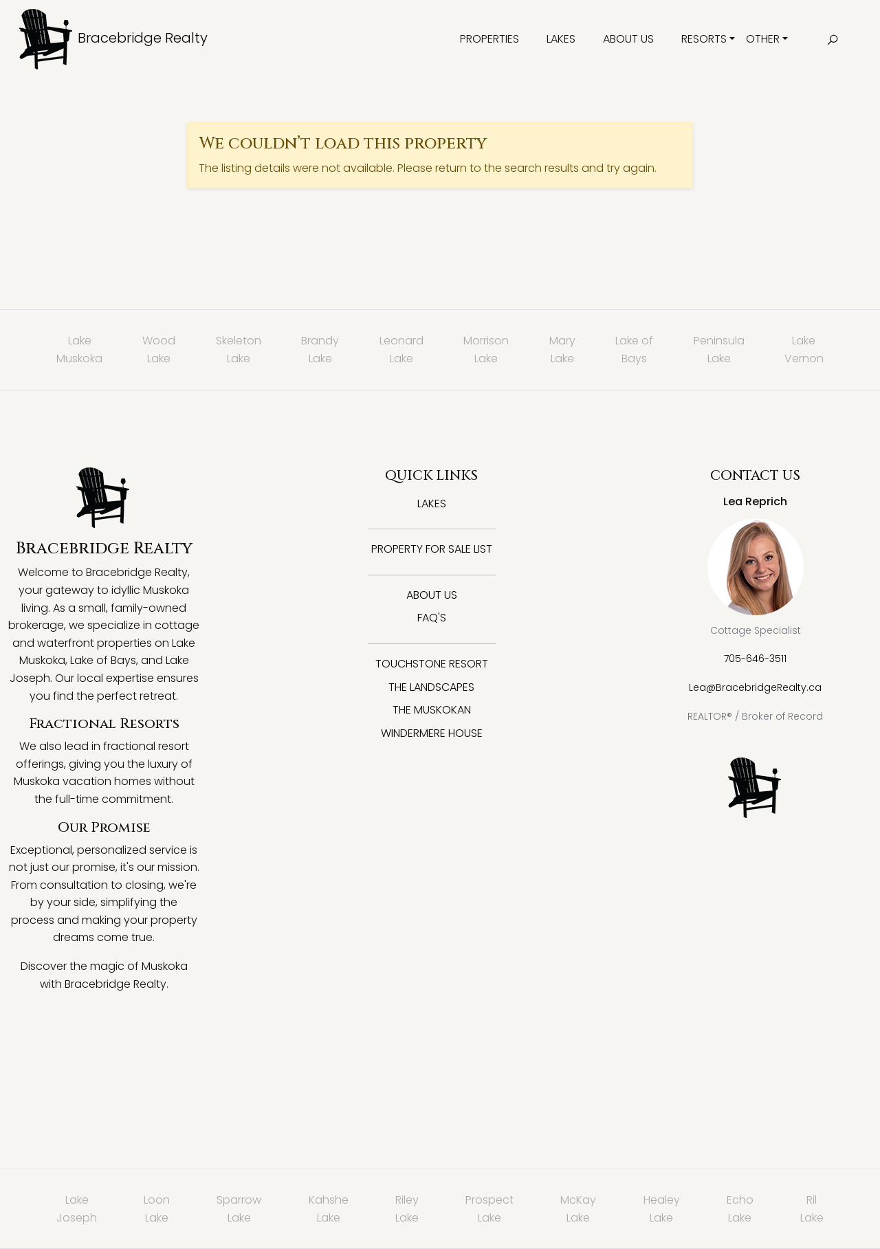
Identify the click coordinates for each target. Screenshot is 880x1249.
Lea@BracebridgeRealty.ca (755, 687)
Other (763, 39)
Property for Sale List (431, 549)
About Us (628, 39)
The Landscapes (431, 687)
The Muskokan (432, 710)
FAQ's (431, 618)
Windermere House (432, 733)
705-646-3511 (755, 658)
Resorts (704, 39)
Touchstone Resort (431, 664)
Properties (489, 39)
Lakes (561, 39)
